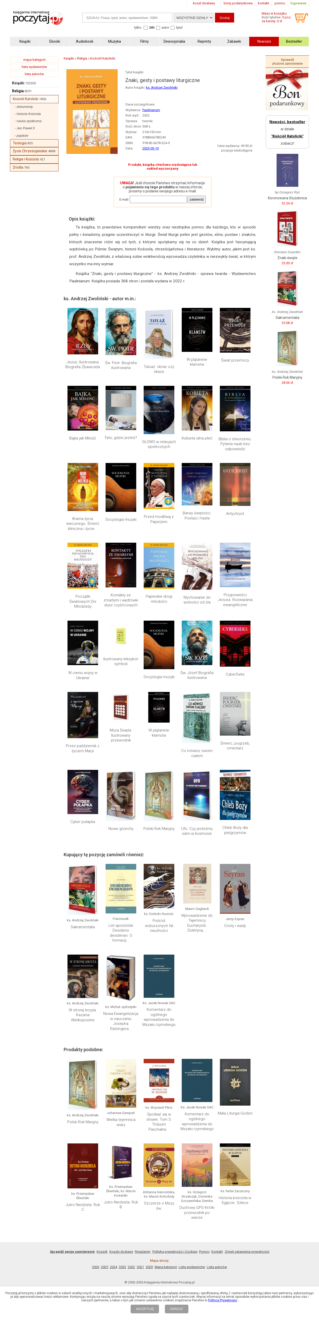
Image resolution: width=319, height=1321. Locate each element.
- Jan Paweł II (25, 128)
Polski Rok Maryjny (159, 828)
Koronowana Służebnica (287, 198)
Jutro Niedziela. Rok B (121, 1205)
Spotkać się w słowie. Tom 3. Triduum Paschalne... (159, 1122)
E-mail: (124, 199)
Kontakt (217, 1252)
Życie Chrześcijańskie (30, 151)
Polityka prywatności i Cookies (174, 1252)
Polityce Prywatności (222, 1300)
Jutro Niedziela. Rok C (83, 1207)
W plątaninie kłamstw (197, 362)
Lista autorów (217, 1267)
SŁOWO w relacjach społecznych (159, 444)
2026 (95, 1267)
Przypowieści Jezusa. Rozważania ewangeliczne (235, 600)
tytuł (179, 27)
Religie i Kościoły (26, 159)
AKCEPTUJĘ (145, 1309)
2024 (113, 1267)
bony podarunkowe (238, 3)
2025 (104, 1267)
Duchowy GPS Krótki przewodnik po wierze (196, 1212)
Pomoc (204, 1252)
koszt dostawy (204, 3)
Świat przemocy (235, 360)
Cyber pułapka (82, 821)
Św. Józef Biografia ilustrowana (196, 675)
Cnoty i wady (235, 925)
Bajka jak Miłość (82, 438)
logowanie (298, 3)
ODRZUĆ (176, 1309)
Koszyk (102, 1252)
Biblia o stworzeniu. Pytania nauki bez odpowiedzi (235, 444)
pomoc (280, 3)
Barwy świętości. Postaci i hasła (197, 515)
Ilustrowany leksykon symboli (120, 661)
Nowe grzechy (120, 828)
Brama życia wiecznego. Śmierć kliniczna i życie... (82, 523)
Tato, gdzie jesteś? (120, 437)
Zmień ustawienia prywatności (247, 1252)
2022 (131, 1267)
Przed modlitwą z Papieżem (159, 519)
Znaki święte (287, 258)
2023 (122, 1267)
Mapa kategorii (166, 1267)
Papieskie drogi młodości (159, 599)
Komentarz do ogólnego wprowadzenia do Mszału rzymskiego (159, 1017)
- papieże (21, 135)
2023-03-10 (150, 148)
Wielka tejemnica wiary (120, 1122)
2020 (149, 1267)
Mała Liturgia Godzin (235, 1113)
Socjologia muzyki (120, 519)
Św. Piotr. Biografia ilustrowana (121, 365)
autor (165, 27)
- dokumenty (24, 107)
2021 (140, 1267)
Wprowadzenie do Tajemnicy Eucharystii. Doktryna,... (197, 923)
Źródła (18, 167)
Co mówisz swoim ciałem (197, 753)
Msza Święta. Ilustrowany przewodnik (121, 735)
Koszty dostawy (121, 1252)
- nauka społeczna (28, 121)
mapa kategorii (34, 60)
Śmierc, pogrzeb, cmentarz (235, 746)
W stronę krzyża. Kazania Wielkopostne (83, 1015)
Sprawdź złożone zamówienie (287, 61)
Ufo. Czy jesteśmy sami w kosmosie (197, 831)
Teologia (20, 143)
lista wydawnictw (34, 67)
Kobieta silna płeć (197, 438)
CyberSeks (235, 674)
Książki (18, 83)
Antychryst (235, 513)
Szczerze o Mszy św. (159, 1206)
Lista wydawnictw (192, 1267)
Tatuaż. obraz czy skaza (159, 369)
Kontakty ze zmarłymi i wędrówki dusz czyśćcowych (121, 600)
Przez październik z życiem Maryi (82, 748)
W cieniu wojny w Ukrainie (82, 675)
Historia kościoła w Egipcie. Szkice (235, 1200)
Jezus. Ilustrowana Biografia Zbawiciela (82, 364)
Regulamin (143, 1252)
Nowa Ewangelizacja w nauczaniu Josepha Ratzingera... (120, 1021)
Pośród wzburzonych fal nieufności (159, 925)
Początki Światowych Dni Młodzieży (82, 601)
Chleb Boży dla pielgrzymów (235, 830)
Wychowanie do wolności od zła (197, 600)
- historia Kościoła (28, 114)
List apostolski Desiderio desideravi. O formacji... (120, 933)
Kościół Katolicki (25, 99)
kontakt (263, 3)
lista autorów (34, 74)
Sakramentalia (83, 927)
